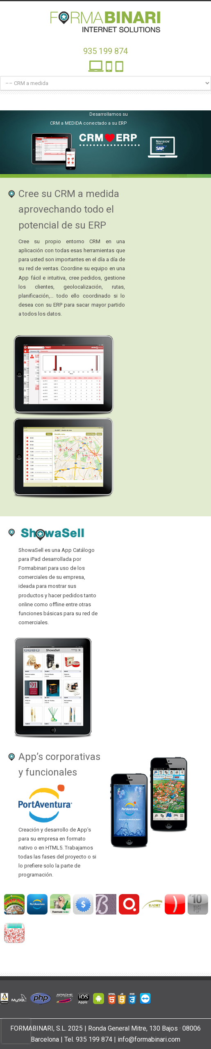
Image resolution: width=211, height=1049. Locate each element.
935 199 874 (105, 51)
